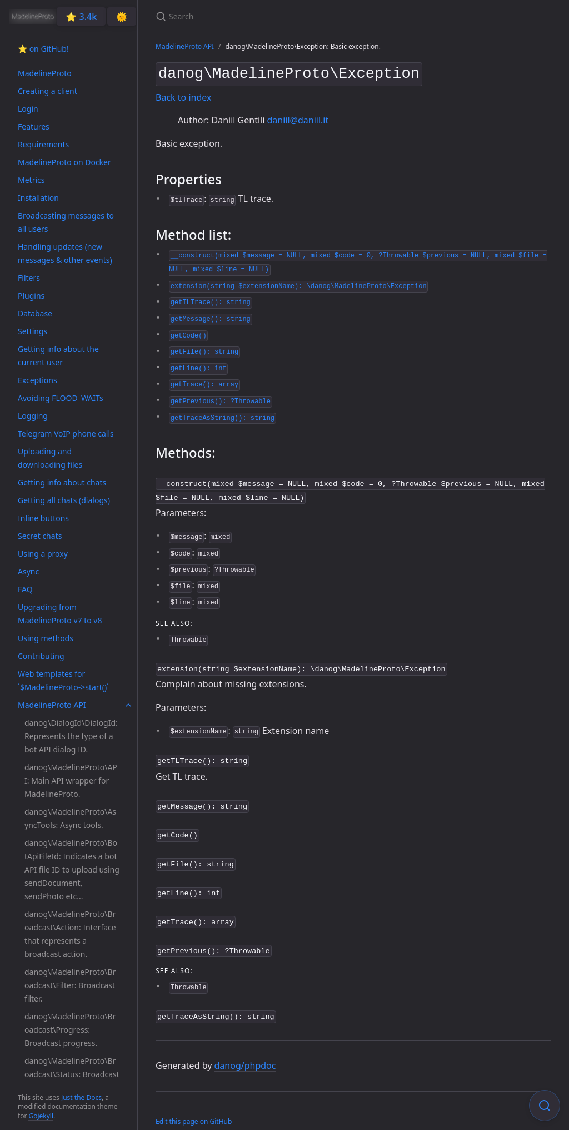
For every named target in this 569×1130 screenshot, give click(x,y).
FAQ (25, 589)
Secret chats (40, 536)
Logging (33, 415)
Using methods (45, 638)
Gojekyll (40, 1116)
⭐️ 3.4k (81, 17)
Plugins (31, 295)
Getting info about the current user (58, 356)
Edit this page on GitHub (194, 1107)
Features (33, 126)
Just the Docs (81, 1097)
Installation (38, 197)
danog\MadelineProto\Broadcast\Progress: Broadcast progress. (70, 1029)
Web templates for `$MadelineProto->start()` (63, 680)
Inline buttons (43, 518)
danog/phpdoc (245, 1051)
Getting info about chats (62, 482)
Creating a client (47, 91)
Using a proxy (43, 553)
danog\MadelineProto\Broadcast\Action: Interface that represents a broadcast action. (70, 934)
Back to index (183, 95)
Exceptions (37, 380)
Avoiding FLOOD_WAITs (60, 398)
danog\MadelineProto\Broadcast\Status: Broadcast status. (71, 1074)
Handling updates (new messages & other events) (65, 253)
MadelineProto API (52, 705)
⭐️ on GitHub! (43, 48)
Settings (32, 331)
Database (35, 313)
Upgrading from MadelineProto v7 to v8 (60, 614)
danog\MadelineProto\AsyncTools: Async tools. (70, 818)
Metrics (31, 180)
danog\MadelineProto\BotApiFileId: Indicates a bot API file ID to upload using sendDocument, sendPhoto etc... (71, 869)
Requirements (43, 144)
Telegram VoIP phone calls (66, 433)
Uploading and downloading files (50, 458)
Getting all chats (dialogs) (64, 500)
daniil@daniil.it (297, 118)
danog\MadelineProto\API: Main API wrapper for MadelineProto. (70, 780)
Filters (29, 277)
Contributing (41, 656)
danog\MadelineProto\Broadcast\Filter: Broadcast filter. (70, 985)
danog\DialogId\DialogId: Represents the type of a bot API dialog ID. (71, 736)
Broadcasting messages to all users (66, 222)
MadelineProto (45, 73)
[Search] (287, 16)
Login (28, 108)
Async (28, 571)
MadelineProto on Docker (64, 162)
